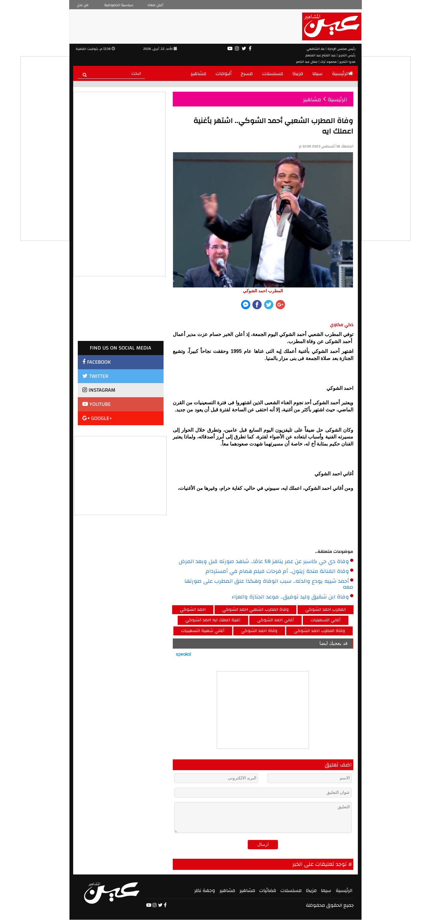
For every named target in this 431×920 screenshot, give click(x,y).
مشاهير (198, 73)
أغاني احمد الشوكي (275, 620)
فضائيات (267, 890)
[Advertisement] (121, 474)
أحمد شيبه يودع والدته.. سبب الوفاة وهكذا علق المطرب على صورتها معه (268, 584)
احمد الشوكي (193, 610)
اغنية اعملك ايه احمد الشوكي (212, 620)
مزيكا (297, 73)
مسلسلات (272, 73)
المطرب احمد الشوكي (325, 610)
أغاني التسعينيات (325, 620)
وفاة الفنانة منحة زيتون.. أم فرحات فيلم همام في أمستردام (279, 571)
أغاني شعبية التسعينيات (202, 631)
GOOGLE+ (97, 418)
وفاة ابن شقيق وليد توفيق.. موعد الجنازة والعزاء (292, 597)
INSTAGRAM (98, 390)
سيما (317, 73)
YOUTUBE (96, 404)
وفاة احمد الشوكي (259, 631)
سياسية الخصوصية (118, 5)
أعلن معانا (155, 5)
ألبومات (223, 73)
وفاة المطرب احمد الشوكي (319, 631)
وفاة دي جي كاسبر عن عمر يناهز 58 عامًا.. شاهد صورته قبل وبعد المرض (266, 561)
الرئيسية (342, 73)
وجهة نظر (204, 890)
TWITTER (95, 376)
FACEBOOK (96, 362)
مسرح (247, 73)
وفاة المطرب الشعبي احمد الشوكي (255, 610)
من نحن (83, 5)
